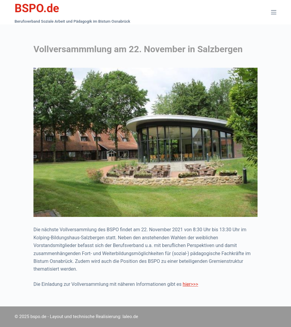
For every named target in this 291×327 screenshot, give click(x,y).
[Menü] (273, 12)
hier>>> (190, 284)
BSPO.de (37, 8)
